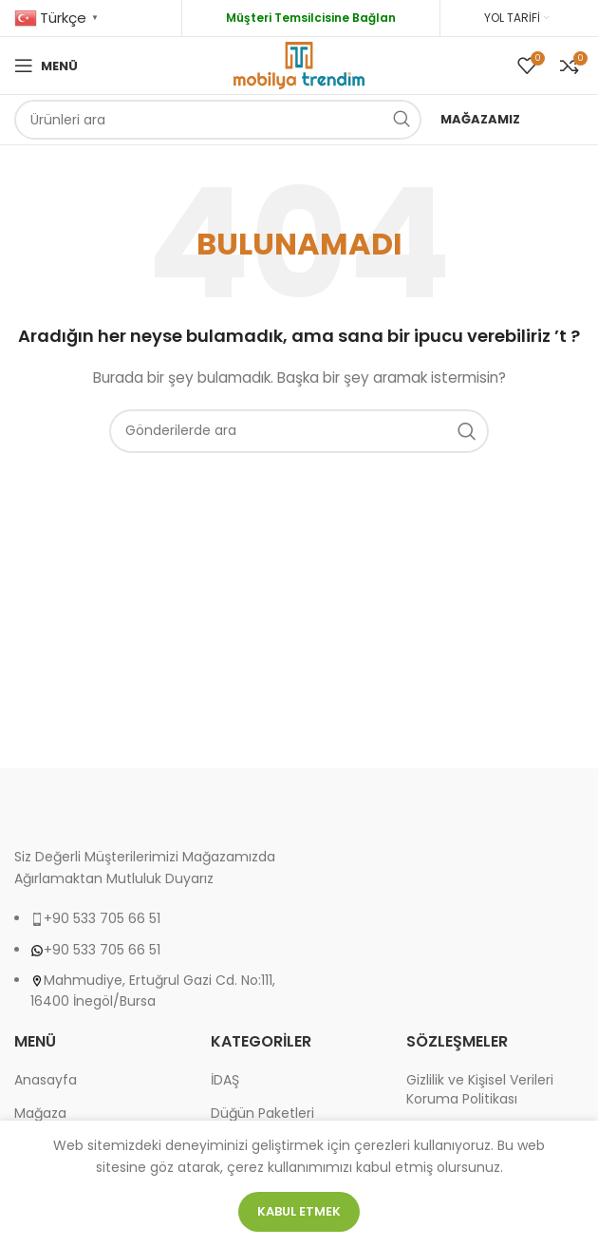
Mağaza (40, 1113)
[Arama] (217, 120)
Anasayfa (45, 1080)
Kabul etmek (299, 1211)
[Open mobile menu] (46, 66)
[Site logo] (299, 64)
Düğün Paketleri (262, 1113)
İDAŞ (225, 1080)
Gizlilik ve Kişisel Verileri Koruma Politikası (479, 1089)
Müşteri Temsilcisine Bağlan (311, 17)
